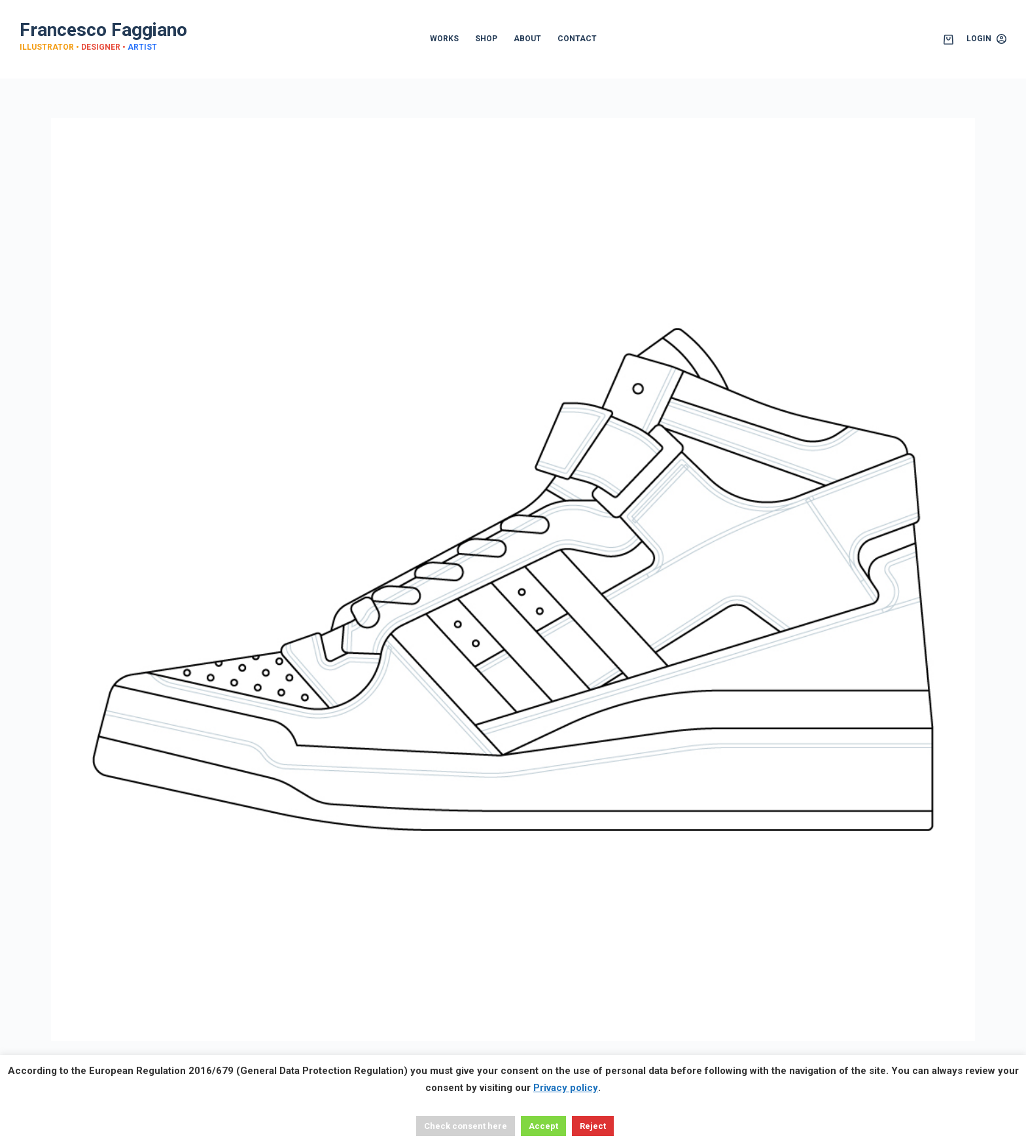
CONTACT (577, 38)
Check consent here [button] (465, 1126)
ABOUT (527, 38)
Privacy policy (565, 1088)
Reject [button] (593, 1126)
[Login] (986, 39)
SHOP (486, 38)
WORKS (444, 38)
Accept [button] (543, 1126)
